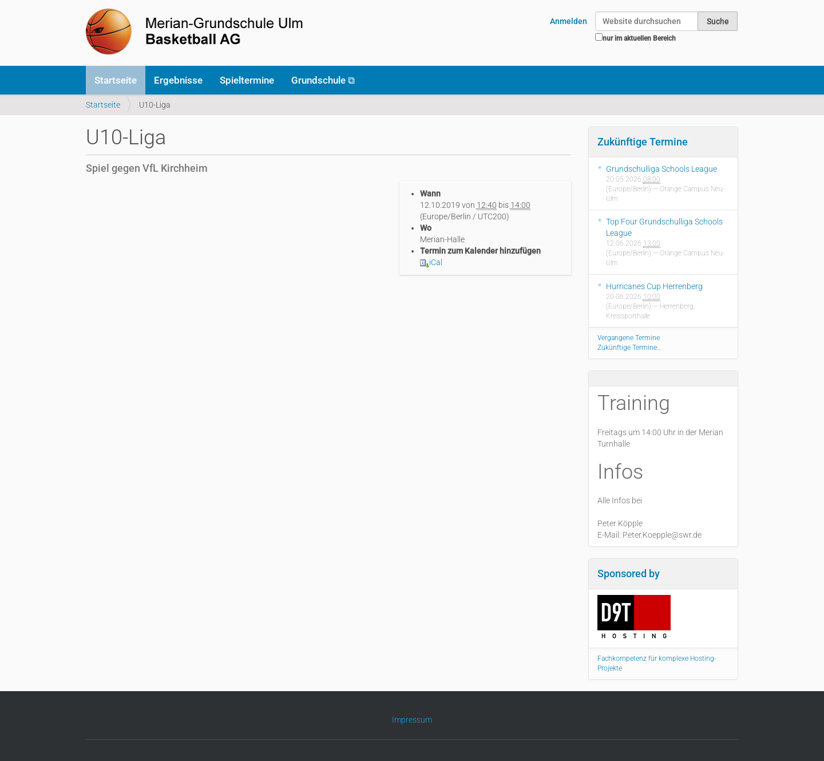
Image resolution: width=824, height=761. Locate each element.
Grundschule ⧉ (323, 80)
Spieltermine (247, 80)
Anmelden (568, 21)
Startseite (115, 80)
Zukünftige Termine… (629, 348)
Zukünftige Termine (642, 142)
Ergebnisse (178, 80)
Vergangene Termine (628, 338)
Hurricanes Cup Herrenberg (654, 286)
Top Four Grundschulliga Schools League (664, 227)
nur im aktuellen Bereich (639, 38)
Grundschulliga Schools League (661, 169)
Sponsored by (628, 573)
